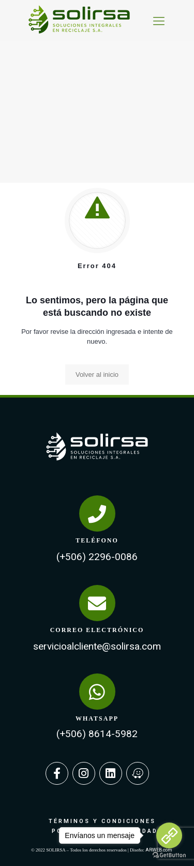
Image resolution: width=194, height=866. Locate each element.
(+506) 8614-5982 (97, 734)
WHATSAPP (97, 718)
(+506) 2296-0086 (97, 557)
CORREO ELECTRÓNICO (97, 630)
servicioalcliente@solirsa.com (97, 646)
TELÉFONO (97, 540)
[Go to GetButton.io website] (169, 855)
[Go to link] (169, 835)
